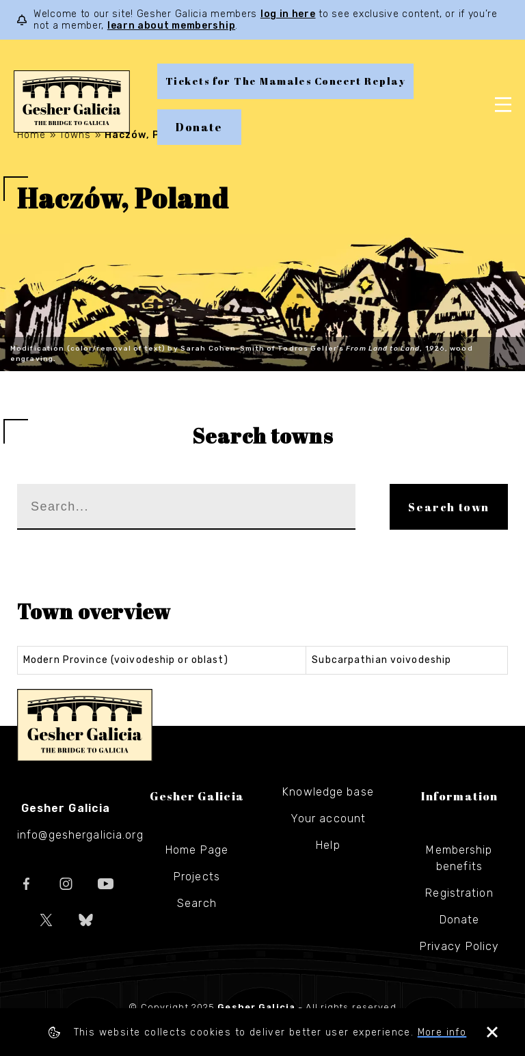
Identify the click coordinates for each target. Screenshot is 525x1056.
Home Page (196, 849)
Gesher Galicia (84, 725)
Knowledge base (328, 791)
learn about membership (171, 25)
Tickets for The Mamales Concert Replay (285, 81)
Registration (459, 892)
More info (442, 1032)
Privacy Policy (460, 946)
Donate (199, 127)
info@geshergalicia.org (80, 834)
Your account (328, 818)
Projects (197, 876)
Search (197, 903)
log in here (288, 14)
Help (328, 845)
